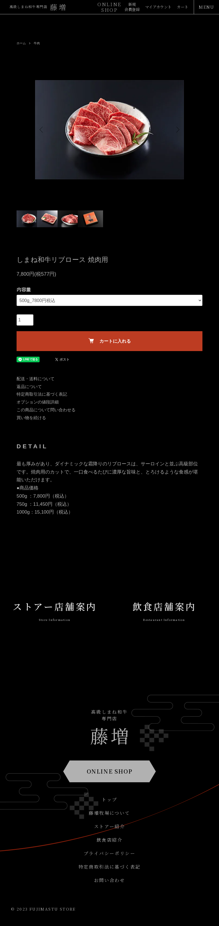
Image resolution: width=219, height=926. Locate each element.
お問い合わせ (109, 880)
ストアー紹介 (109, 826)
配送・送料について (35, 378)
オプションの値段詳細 (38, 402)
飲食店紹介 (109, 840)
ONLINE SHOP (110, 771)
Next (175, 130)
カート (181, 7)
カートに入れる (109, 341)
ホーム (22, 43)
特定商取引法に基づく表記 (42, 394)
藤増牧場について (109, 813)
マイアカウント (153, 7)
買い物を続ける (31, 417)
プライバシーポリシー (109, 853)
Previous (43, 130)
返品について (29, 386)
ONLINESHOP (109, 7)
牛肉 (38, 43)
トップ (109, 799)
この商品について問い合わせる (46, 409)
